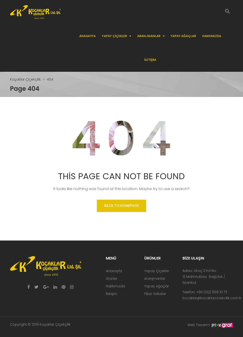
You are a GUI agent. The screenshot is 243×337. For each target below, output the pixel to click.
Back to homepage (121, 205)
